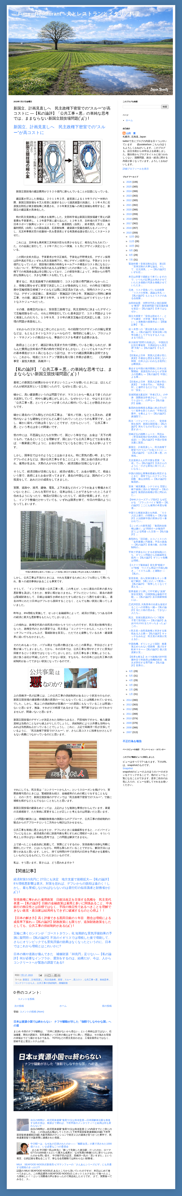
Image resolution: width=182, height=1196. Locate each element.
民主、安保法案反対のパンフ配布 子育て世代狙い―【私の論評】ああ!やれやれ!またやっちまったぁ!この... (148, 621)
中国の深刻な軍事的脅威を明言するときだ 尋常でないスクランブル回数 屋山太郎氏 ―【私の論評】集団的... (148, 477)
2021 (129, 205)
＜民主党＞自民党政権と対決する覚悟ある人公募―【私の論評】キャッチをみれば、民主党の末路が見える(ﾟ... (148, 634)
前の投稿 (107, 1006)
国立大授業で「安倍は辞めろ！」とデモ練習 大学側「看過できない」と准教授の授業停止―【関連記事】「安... (148, 320)
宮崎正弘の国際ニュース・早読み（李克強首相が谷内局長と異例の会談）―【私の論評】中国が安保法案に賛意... (148, 438)
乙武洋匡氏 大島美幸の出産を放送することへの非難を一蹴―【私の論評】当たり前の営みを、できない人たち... (148, 608)
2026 (129, 182)
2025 (129, 186)
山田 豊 (131, 133)
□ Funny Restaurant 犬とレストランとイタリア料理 (76, 14)
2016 (129, 228)
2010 (129, 718)
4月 (131, 680)
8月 (131, 255)
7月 (131, 259)
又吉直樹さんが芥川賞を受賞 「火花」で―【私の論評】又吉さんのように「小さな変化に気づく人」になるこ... (148, 464)
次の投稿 (19, 1006)
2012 (129, 709)
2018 (129, 218)
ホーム (63, 1006)
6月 (131, 671)
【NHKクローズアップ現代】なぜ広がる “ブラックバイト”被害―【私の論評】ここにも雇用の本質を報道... (148, 503)
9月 (131, 250)
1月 (131, 694)
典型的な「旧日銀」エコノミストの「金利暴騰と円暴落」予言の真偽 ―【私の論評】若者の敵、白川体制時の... (148, 543)
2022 (129, 200)
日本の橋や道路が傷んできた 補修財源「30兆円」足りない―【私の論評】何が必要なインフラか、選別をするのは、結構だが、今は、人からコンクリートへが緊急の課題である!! (63, 958)
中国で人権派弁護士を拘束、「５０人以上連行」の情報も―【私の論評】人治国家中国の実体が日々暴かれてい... (148, 517)
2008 (129, 727)
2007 (129, 732)
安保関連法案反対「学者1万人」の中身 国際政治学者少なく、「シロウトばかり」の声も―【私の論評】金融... (148, 398)
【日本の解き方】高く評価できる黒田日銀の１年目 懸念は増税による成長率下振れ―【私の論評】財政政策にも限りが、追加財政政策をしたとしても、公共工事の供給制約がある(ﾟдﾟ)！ (62, 921)
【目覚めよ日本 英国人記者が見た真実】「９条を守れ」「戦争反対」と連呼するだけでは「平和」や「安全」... (148, 385)
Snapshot (128, 768)
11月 (132, 241)
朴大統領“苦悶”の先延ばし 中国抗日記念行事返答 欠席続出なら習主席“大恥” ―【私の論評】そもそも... (148, 346)
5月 (131, 675)
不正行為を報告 (132, 741)
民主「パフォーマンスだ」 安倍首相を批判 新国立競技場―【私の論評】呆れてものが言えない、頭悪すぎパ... (148, 425)
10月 (132, 245)
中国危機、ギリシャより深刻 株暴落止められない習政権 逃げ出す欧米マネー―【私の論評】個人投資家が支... (148, 648)
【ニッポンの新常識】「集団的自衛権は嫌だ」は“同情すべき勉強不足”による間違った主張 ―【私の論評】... (148, 529)
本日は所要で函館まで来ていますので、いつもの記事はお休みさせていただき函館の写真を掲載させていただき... (148, 280)
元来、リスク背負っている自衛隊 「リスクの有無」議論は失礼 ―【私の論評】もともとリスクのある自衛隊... (148, 294)
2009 (129, 723)
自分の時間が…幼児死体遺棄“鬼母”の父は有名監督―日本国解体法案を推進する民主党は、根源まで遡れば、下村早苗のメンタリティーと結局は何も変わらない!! (71, 1123)
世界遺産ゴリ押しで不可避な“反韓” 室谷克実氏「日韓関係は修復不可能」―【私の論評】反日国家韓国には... (148, 595)
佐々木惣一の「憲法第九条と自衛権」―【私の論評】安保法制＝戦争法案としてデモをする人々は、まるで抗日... (148, 333)
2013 (129, 704)
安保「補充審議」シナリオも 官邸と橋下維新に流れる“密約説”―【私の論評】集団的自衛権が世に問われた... (148, 490)
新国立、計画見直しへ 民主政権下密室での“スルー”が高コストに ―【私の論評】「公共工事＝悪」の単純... (148, 451)
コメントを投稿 (26, 999)
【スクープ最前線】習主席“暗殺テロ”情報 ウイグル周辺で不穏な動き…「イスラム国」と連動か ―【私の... (148, 569)
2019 (129, 214)
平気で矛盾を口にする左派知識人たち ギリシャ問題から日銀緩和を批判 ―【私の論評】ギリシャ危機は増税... (148, 556)
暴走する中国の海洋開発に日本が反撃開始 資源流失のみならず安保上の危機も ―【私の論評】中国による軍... (148, 372)
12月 (132, 236)
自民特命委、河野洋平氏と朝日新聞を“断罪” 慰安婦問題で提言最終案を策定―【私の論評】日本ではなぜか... (148, 307)
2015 (129, 232)
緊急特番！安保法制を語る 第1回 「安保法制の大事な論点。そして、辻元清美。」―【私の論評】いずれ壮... (148, 267)
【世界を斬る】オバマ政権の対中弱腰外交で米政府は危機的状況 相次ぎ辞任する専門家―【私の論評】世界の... (148, 661)
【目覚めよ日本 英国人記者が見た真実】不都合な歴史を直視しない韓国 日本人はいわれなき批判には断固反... (148, 359)
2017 (129, 223)
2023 (129, 195)
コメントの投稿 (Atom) (32, 1011)
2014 (129, 700)
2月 (131, 689)
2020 (129, 209)
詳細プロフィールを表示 (136, 168)
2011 (129, 713)
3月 (131, 685)
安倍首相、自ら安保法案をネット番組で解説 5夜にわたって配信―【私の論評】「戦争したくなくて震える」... (148, 582)
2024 (129, 191)
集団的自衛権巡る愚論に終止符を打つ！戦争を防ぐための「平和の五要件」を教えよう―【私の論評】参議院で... (148, 412)
